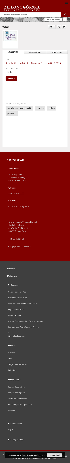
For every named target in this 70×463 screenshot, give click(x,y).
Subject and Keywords (17, 364)
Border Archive (14, 315)
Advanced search (53, 19)
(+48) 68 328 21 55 (16, 193)
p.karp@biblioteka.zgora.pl (19, 246)
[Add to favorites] (59, 27)
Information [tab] (34, 52)
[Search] (65, 14)
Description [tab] (13, 52)
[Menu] (66, 2)
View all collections (16, 336)
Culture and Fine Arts (17, 291)
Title (10, 358)
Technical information (17, 398)
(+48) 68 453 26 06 (16, 239)
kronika (40, 108)
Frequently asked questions (20, 404)
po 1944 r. (11, 113)
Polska (52, 108)
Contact (11, 410)
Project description (16, 386)
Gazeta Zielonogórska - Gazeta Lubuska (25, 321)
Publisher (12, 370)
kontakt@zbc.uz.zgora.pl (18, 206)
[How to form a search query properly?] (65, 19)
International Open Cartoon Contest (23, 327)
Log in (10, 429)
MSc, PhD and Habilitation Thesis (22, 303)
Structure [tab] (57, 52)
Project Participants (16, 392)
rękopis (9, 72)
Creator (11, 352)
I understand (54, 455)
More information (36, 455)
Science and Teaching (17, 297)
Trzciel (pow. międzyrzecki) (19, 108)
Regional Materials (16, 309)
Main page (12, 276)
